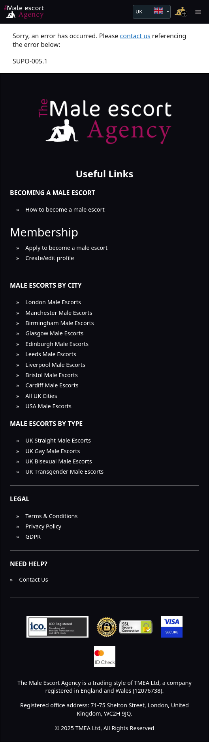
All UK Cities (41, 396)
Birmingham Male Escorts (59, 323)
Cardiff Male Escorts (51, 385)
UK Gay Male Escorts (52, 451)
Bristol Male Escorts (51, 375)
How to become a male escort (64, 209)
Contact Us (33, 579)
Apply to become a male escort (66, 247)
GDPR (33, 536)
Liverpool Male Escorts (55, 364)
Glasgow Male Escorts (54, 333)
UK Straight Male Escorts (58, 440)
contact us (135, 36)
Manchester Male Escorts (58, 312)
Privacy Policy (43, 526)
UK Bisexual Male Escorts (58, 461)
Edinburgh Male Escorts (56, 344)
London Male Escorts (53, 302)
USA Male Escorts (48, 406)
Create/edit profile (49, 258)
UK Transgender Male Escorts (64, 471)
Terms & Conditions (51, 516)
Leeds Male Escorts (50, 354)
